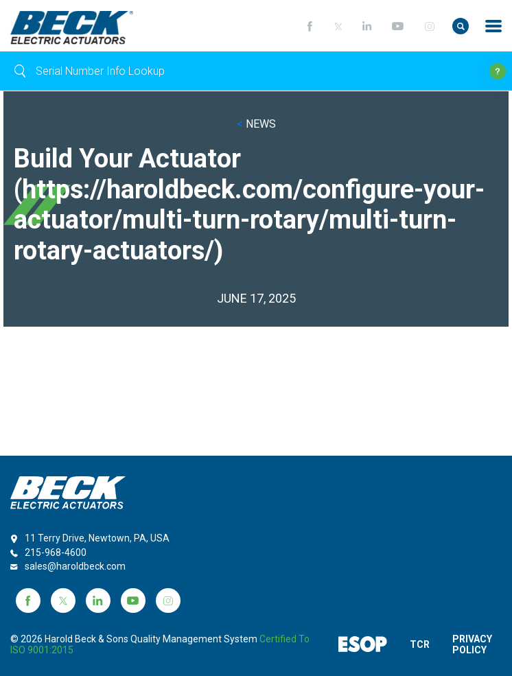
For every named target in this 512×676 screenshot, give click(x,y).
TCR (420, 644)
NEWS (256, 123)
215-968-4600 (55, 552)
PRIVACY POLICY (475, 644)
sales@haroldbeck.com (75, 566)
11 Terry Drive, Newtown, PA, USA (97, 538)
